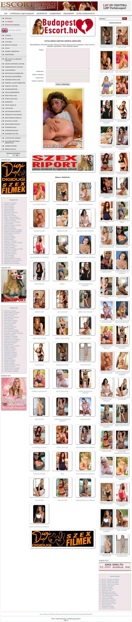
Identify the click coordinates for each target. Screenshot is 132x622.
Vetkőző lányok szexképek (12, 368)
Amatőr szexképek (9, 204)
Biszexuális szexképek (10, 212)
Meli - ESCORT (122, 530)
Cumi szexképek (9, 223)
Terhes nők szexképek (10, 355)
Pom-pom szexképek (10, 326)
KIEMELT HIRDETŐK (12, 51)
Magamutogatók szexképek (12, 258)
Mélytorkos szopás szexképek (12, 260)
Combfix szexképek (10, 220)
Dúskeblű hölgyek (12, 79)
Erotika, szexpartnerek (84, 13)
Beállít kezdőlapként (56, 614)
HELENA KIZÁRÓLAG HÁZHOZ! (106, 196)
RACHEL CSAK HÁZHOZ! (85, 235)
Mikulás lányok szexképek (12, 263)
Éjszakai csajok (11, 121)
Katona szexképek (9, 247)
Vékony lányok (11, 86)
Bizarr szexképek (9, 214)
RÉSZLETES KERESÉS (12, 25)
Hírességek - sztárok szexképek (13, 242)
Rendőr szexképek (9, 334)
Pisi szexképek (8, 325)
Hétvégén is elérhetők (14, 73)
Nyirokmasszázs (11, 130)
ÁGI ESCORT (39, 504)
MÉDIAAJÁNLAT (10, 149)
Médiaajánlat (88, 614)
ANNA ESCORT (122, 173)
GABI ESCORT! (107, 272)
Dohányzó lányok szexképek (12, 225)
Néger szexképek (9, 315)
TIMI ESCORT (39, 316)
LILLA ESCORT (62, 316)
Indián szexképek (9, 244)
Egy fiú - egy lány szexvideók (110, 579)
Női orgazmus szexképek (11, 317)
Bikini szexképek (9, 211)
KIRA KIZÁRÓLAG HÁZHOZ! (85, 504)
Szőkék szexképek (9, 347)
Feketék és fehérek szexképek (12, 231)
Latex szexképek (9, 255)
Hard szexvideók (106, 590)
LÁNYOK (8, 35)
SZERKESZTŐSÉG (11, 146)
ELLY (106, 297)
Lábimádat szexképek (10, 253)
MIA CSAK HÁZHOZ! (122, 322)
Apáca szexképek (9, 207)
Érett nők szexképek (10, 228)
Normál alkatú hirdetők (15, 83)
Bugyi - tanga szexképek (11, 217)
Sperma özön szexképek (11, 341)
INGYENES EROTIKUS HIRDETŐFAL (12, 142)
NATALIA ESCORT (39, 478)
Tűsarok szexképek (9, 366)
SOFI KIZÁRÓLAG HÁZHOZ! (85, 478)
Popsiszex (9, 102)
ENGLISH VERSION (14, 30)
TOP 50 (7, 48)
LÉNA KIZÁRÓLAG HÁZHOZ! (85, 451)
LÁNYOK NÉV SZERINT (13, 138)
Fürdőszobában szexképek (11, 233)
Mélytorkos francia (13, 118)
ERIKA (62, 288)
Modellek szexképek (10, 311)
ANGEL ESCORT (85, 342)
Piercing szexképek (9, 323)
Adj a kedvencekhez (69, 614)
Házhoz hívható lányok (14, 64)
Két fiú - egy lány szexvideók (110, 581)
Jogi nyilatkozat (44, 614)
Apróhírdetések (41, 13)
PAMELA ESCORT (62, 451)
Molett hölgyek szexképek (11, 312)
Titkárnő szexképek (10, 360)
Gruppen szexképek (10, 238)
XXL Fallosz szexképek (11, 371)
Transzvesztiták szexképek (12, 365)
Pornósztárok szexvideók (109, 603)
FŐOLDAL (8, 18)
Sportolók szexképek (10, 342)
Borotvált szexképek (10, 215)
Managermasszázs (12, 124)
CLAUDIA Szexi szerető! (39, 451)
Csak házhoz (10, 70)
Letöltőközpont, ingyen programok (22, 13)
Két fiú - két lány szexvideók (110, 582)
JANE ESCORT (62, 261)
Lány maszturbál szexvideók (110, 595)
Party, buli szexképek (10, 322)
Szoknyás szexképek (10, 349)
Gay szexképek (8, 234)
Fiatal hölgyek (11, 98)
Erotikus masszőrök (13, 76)
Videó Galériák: (115, 576)
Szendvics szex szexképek (11, 346)
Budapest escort (11, 133)
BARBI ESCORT (62, 235)
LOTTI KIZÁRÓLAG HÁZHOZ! (85, 261)
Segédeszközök (11, 89)
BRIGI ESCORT (106, 96)
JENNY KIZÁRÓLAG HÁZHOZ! (39, 530)
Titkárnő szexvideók (108, 606)
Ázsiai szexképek (9, 209)
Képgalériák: (14, 200)
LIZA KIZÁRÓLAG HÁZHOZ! (39, 261)
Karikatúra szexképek (10, 245)
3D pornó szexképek (10, 203)
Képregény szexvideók (108, 592)
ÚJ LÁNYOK (9, 38)
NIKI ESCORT (39, 423)
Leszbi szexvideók (107, 597)
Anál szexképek (8, 206)
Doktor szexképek (9, 226)
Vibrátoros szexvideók (108, 608)
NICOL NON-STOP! (62, 395)
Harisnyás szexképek (10, 241)
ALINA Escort (39, 369)
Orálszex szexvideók (108, 598)
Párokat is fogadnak (13, 114)
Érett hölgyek (11, 95)
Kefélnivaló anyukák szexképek (13, 249)
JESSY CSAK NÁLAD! (85, 208)
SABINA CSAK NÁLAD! (39, 395)
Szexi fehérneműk (12, 92)
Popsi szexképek (9, 328)
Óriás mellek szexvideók (109, 600)
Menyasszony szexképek (11, 261)
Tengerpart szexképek (10, 353)
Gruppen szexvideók (108, 589)
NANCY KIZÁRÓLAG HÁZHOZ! (122, 373)
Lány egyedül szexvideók (109, 593)
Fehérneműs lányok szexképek (13, 230)
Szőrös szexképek (9, 350)
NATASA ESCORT (39, 235)
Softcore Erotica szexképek (12, 339)
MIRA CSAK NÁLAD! (85, 316)
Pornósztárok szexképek (11, 330)
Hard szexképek (9, 239)
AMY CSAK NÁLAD (39, 342)
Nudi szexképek (9, 319)
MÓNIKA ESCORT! (62, 208)
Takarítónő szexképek (10, 352)
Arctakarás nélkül (13, 111)
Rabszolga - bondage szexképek (13, 333)
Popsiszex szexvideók (108, 601)
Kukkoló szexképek (10, 252)
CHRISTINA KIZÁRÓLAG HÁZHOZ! (62, 424)
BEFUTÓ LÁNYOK (11, 45)
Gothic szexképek (9, 236)
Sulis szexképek (9, 344)
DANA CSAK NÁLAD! (62, 342)
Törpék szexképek (9, 361)
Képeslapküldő (69, 13)
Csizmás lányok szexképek (12, 222)
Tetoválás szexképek (10, 357)
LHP (5, 13)
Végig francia (10, 105)
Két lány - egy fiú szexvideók (110, 584)
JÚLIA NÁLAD (39, 288)
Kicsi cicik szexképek (10, 250)
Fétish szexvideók (107, 587)
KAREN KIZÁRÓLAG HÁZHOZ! (85, 396)
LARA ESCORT (62, 504)
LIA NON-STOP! (85, 369)
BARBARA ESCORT (62, 369)
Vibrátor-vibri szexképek (11, 369)
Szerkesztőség (79, 614)
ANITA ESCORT (85, 423)
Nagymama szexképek (10, 314)
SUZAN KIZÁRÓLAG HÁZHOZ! (85, 288)
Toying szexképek (9, 363)
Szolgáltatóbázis (55, 13)
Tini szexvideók (106, 604)
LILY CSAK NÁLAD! (39, 208)
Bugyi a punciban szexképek (12, 219)
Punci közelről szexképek (11, 331)
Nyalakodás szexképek (11, 320)
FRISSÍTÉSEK (9, 54)
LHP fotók (9, 108)
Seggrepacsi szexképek (11, 336)
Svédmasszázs (10, 127)
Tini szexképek (8, 358)
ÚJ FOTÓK (8, 42)
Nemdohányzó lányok (14, 67)
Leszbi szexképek (9, 257)
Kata (62, 478)
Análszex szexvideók (108, 585)
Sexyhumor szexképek (10, 338)
